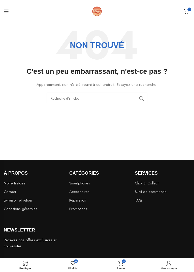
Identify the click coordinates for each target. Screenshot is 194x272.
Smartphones (79, 183)
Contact (10, 192)
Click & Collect (146, 183)
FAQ (138, 200)
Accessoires (79, 192)
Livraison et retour (18, 200)
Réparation (77, 200)
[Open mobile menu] (6, 11)
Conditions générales (20, 209)
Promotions (78, 209)
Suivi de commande (151, 192)
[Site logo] (97, 10)
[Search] (97, 98)
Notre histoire (14, 183)
